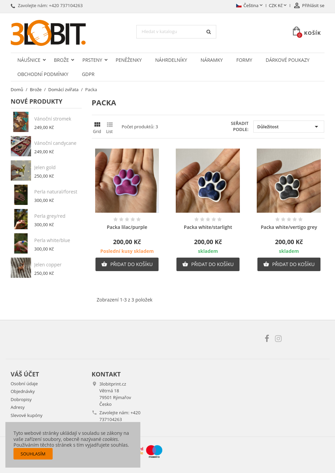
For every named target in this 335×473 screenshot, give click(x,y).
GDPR (88, 74)
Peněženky (129, 60)
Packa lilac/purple (127, 227)
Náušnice (29, 60)
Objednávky (23, 391)
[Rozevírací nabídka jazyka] (249, 6)
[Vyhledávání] (176, 31)
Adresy (18, 407)
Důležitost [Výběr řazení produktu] (288, 127)
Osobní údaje (24, 383)
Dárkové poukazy (288, 60)
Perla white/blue (52, 240)
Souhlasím (33, 454)
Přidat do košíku (126, 264)
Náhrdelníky (171, 60)
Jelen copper (48, 264)
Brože (61, 60)
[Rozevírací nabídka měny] (278, 6)
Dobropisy (21, 399)
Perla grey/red (49, 216)
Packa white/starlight (208, 227)
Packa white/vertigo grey (289, 227)
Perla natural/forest (55, 191)
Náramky (212, 60)
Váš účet (25, 374)
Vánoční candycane (55, 143)
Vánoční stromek (53, 118)
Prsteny (92, 60)
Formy (244, 60)
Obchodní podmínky (43, 74)
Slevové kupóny (27, 415)
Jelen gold (45, 167)
